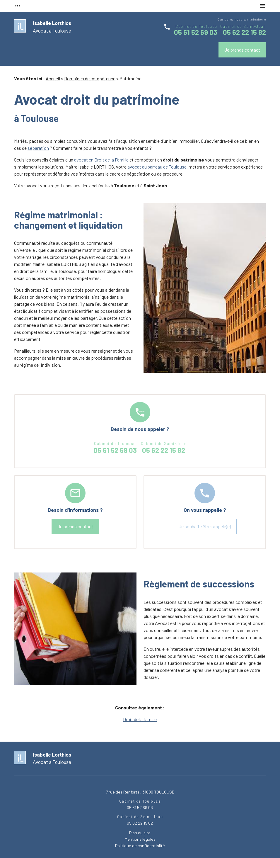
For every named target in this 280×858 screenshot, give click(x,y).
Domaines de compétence (89, 78)
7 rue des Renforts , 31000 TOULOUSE (140, 791)
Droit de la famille (140, 719)
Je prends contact (242, 49)
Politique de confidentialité (140, 845)
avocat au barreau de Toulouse (157, 166)
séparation (38, 148)
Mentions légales (140, 839)
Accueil (53, 78)
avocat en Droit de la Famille (101, 159)
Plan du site (140, 832)
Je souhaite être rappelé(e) (205, 526)
